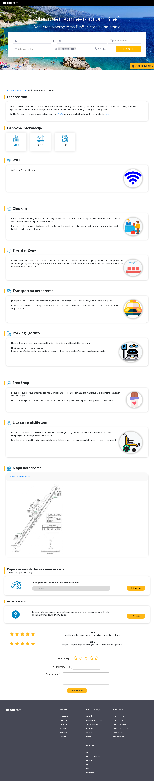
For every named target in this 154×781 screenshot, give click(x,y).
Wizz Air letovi (118, 737)
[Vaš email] (71, 588)
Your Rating (64, 658)
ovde (107, 114)
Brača (60, 114)
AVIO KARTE (65, 709)
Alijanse (89, 760)
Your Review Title (61, 666)
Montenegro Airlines (94, 720)
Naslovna (10, 90)
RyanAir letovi (118, 732)
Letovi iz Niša (118, 720)
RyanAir (89, 737)
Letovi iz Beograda (120, 716)
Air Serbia (90, 716)
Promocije (64, 720)
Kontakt (136, 616)
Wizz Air (89, 732)
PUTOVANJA (118, 709)
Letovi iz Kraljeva (119, 724)
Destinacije (64, 716)
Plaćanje (63, 728)
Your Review (53, 674)
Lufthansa (90, 728)
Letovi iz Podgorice (120, 728)
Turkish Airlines (92, 724)
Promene (63, 732)
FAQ (88, 768)
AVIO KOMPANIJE (93, 709)
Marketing (90, 773)
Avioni (88, 764)
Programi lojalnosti (93, 756)
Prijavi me (136, 588)
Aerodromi (21, 90)
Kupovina (63, 724)
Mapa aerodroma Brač (20, 476)
